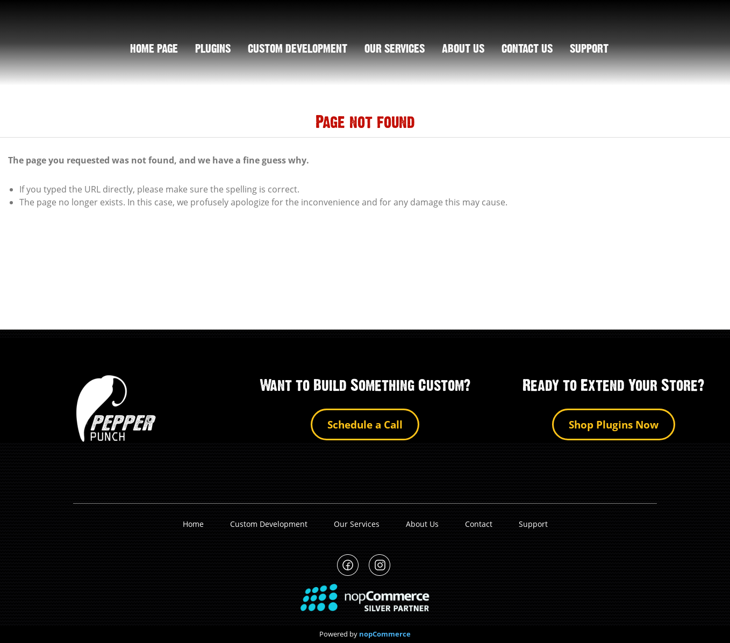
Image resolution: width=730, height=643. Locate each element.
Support (533, 524)
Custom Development (297, 49)
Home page (154, 49)
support (589, 49)
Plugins (213, 49)
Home (193, 524)
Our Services (394, 49)
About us (463, 49)
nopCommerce (385, 634)
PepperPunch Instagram (380, 565)
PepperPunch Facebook (348, 565)
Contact (478, 524)
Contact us (527, 49)
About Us (422, 524)
